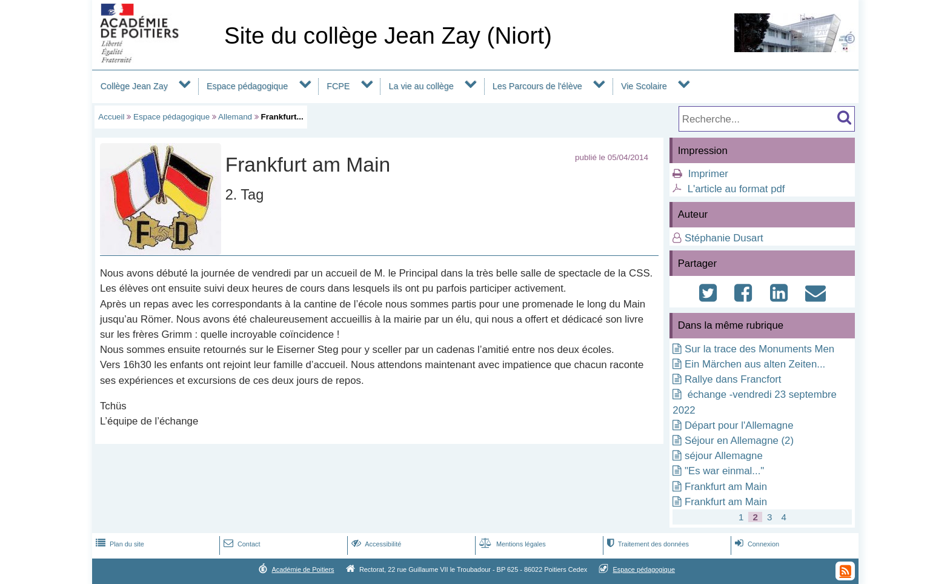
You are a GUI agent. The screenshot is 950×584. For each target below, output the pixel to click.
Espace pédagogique (247, 86)
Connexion (755, 544)
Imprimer (708, 174)
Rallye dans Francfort (733, 379)
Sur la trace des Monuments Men (759, 349)
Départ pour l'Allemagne (739, 425)
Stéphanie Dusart (724, 238)
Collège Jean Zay (134, 86)
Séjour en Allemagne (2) (739, 440)
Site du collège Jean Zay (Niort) (388, 35)
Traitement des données (647, 544)
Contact (241, 544)
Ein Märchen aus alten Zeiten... (755, 364)
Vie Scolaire (644, 86)
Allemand (235, 116)
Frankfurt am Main (726, 486)
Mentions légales (511, 544)
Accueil (111, 116)
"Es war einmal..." (724, 471)
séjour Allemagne (724, 455)
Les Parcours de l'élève (537, 86)
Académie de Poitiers (302, 569)
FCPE (338, 86)
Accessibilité (375, 544)
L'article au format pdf (736, 189)
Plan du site (118, 544)
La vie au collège (421, 86)
